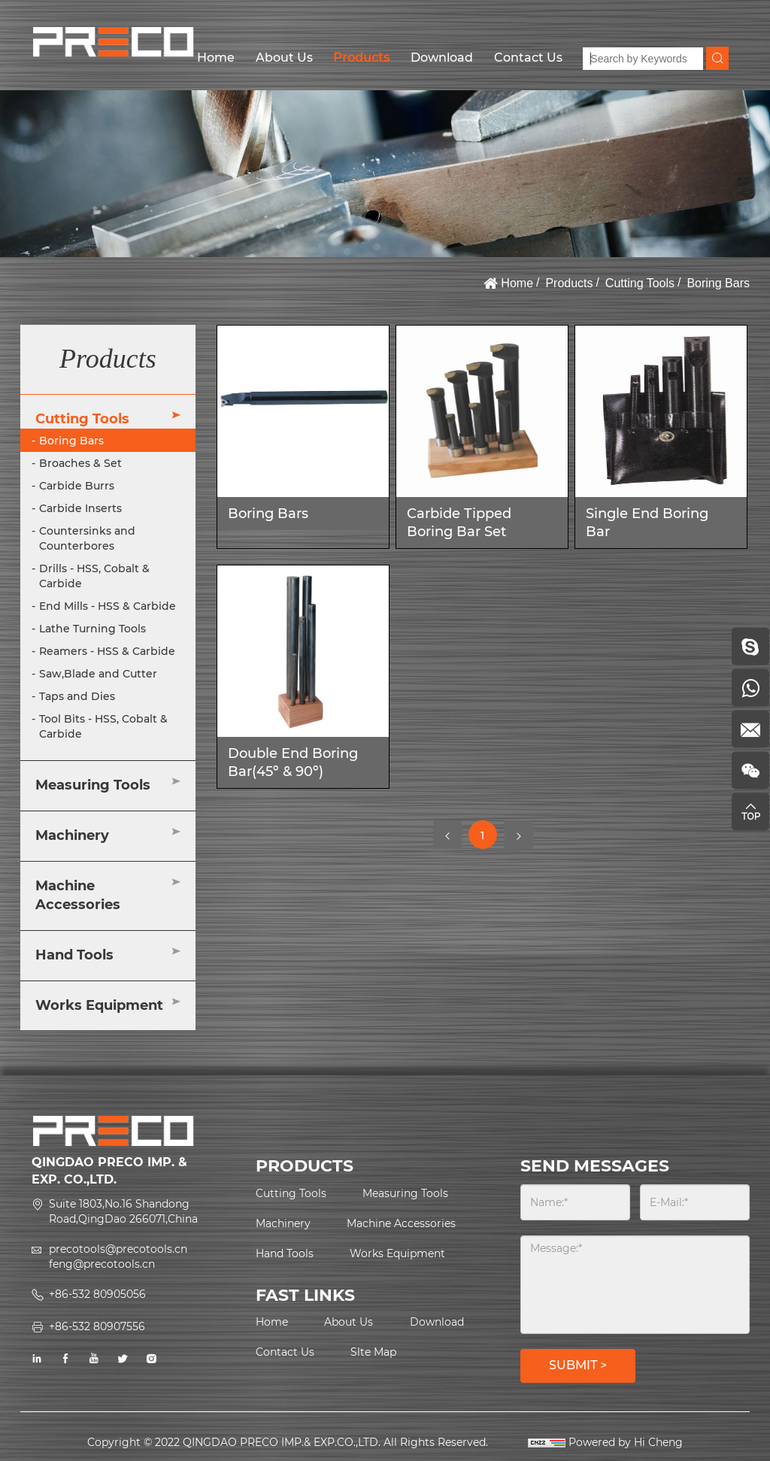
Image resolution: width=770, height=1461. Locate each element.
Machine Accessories (77, 896)
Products (361, 57)
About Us (284, 57)
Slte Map (373, 1352)
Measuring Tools (92, 785)
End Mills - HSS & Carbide (107, 606)
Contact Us (528, 57)
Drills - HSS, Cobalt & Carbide (94, 576)
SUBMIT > (578, 1365)
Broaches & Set (80, 463)
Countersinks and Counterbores (87, 538)
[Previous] (447, 834)
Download (442, 57)
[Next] (519, 834)
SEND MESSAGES (594, 1166)
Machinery (72, 835)
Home (216, 57)
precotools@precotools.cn (118, 1249)
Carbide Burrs (76, 486)
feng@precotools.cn (102, 1264)
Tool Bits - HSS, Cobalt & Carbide (103, 726)
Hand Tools (74, 955)
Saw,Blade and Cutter (98, 673)
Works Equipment (99, 1005)
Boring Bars (718, 283)
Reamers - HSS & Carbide (107, 651)
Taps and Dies (77, 696)
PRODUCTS (304, 1166)
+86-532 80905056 (97, 1294)
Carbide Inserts (80, 508)
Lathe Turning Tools (92, 628)
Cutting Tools (640, 283)
